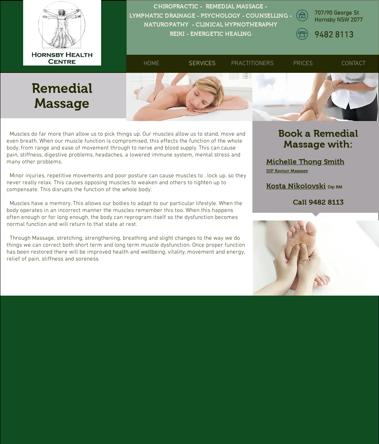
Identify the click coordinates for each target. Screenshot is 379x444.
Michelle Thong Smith (305, 162)
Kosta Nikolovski (296, 186)
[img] (189, 97)
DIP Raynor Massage (287, 170)
